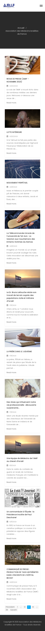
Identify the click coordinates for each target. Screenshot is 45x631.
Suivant (13, 610)
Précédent (10, 607)
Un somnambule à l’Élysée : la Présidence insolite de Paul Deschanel (20, 514)
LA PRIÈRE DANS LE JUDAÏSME (19, 351)
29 (7, 610)
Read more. (12, 102)
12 (24, 607)
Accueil (21, 27)
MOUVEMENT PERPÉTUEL (17, 182)
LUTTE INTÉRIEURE (14, 132)
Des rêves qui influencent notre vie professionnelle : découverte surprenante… (21, 405)
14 (33, 607)
